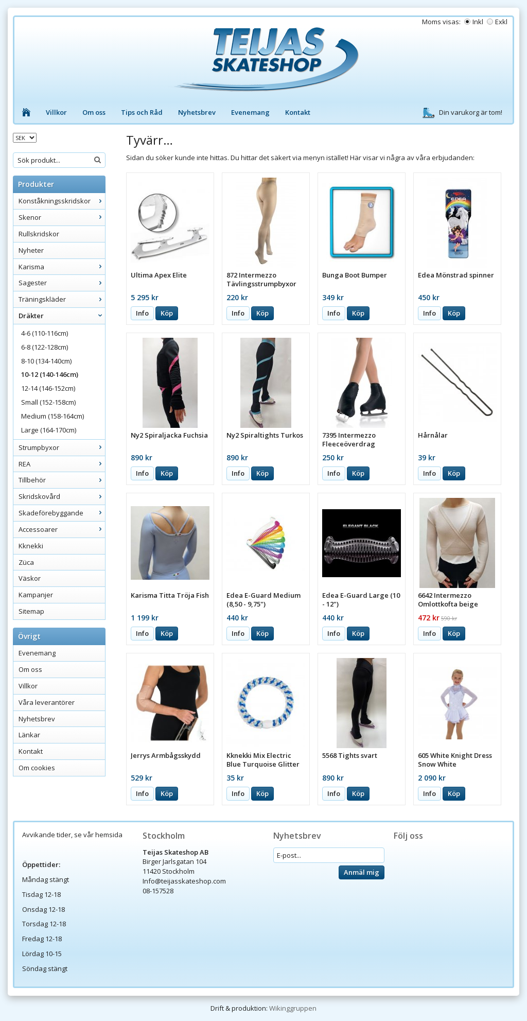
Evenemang (250, 112)
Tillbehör (62, 479)
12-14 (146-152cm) (48, 388)
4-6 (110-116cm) (44, 333)
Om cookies (37, 767)
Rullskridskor (39, 233)
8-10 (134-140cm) (46, 361)
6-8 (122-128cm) (44, 347)
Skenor (62, 217)
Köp (167, 313)
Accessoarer (62, 529)
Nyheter (31, 250)
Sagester (62, 282)
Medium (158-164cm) (52, 416)
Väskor (30, 578)
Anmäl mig (361, 872)
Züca (26, 562)
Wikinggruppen (293, 1008)
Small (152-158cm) (48, 402)
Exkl (501, 21)
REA (62, 464)
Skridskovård (62, 496)
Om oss (94, 112)
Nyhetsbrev (197, 112)
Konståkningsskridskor (62, 200)
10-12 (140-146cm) (49, 374)
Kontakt (297, 112)
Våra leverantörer (47, 702)
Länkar (29, 734)
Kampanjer (36, 594)
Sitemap (31, 611)
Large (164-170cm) (48, 430)
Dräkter (62, 315)
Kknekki (31, 545)
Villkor (56, 112)
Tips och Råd (142, 112)
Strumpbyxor (62, 447)
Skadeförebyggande (62, 512)
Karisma (62, 266)
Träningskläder (62, 299)
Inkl (477, 21)
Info (142, 313)
